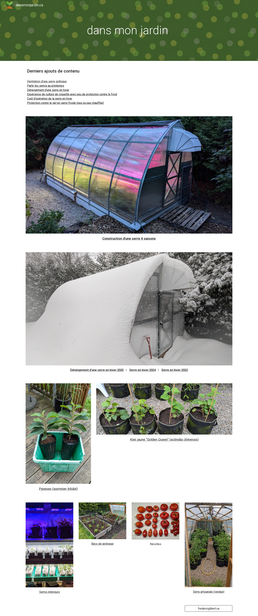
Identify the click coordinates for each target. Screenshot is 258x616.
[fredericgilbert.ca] (208, 608)
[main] (129, 30)
